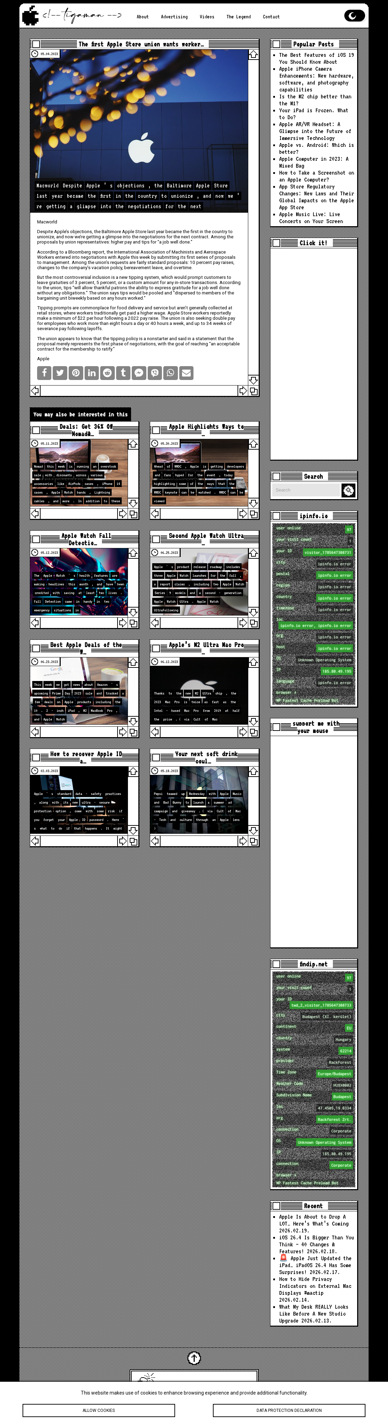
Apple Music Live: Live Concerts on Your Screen (311, 217)
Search (349, 490)
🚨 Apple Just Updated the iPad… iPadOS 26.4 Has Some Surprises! (315, 1265)
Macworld (47, 221)
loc (314, 623)
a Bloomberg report (84, 252)
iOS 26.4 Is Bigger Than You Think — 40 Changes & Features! (316, 1244)
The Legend (238, 16)
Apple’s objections (73, 231)
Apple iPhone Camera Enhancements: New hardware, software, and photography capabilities (316, 79)
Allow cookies (98, 1411)
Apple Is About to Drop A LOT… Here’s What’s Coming (313, 1220)
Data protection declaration (289, 1411)
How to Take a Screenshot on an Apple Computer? (316, 176)
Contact (271, 16)
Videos (207, 16)
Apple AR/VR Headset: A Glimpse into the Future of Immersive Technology (315, 131)
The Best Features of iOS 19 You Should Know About (316, 58)
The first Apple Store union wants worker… (141, 44)
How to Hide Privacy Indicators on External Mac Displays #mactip (315, 1285)
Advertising (174, 16)
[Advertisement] (313, 354)
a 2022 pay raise (141, 318)
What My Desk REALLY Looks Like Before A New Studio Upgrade (313, 1313)
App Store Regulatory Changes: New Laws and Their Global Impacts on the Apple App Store (316, 197)
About (143, 16)
